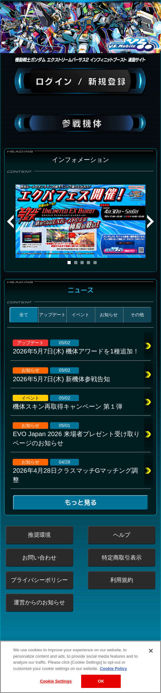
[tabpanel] (81, 221)
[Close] (151, 653)
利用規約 (121, 580)
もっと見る (80, 502)
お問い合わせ (39, 557)
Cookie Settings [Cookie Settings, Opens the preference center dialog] (56, 683)
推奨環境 (39, 534)
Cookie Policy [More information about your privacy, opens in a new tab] (113, 670)
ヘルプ (121, 534)
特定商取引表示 (122, 557)
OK (101, 683)
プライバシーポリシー (39, 580)
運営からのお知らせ (39, 602)
